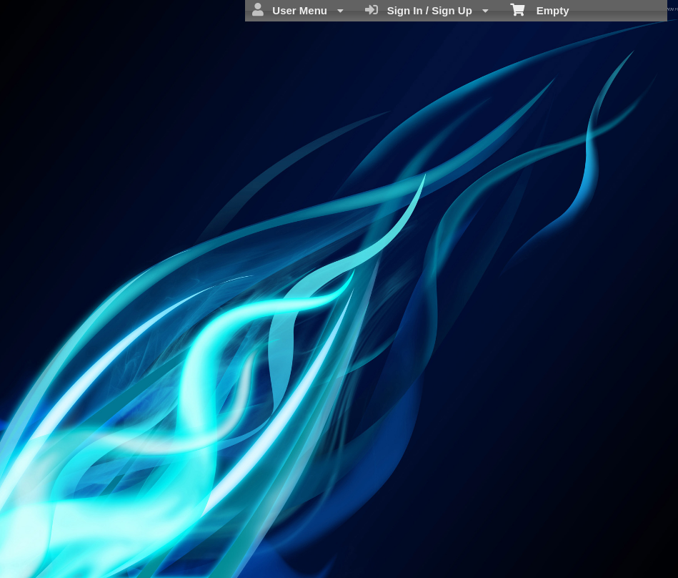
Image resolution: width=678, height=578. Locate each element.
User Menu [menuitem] (298, 10)
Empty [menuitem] (539, 9)
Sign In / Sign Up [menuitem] (427, 10)
